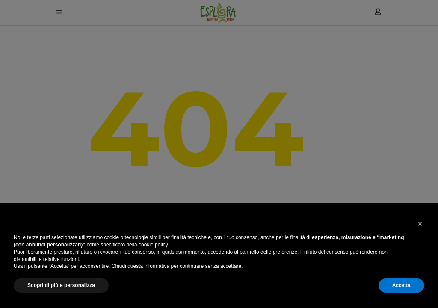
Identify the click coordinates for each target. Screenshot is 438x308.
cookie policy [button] (153, 245)
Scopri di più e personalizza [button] (61, 285)
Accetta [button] (401, 285)
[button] (420, 224)
